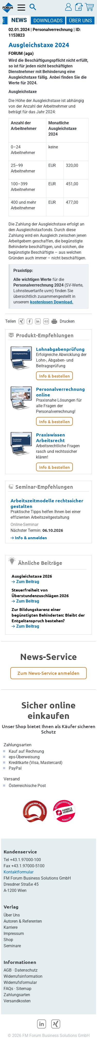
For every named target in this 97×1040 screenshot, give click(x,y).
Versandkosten (17, 1000)
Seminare (12, 945)
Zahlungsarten (17, 744)
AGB (8, 970)
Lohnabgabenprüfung (60, 349)
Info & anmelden (29, 537)
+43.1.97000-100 (25, 859)
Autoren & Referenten (23, 921)
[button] (69, 7)
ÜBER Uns (80, 21)
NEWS (19, 20)
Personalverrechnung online (60, 391)
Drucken (67, 321)
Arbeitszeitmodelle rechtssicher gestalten (47, 503)
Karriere (10, 927)
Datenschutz (26, 970)
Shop (8, 939)
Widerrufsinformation (23, 976)
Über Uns (12, 915)
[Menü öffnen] (21, 7)
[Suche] (33, 8)
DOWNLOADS (48, 21)
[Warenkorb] (89, 7)
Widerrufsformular (20, 982)
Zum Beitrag (25, 581)
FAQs (8, 988)
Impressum (14, 933)
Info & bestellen (54, 376)
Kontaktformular (18, 872)
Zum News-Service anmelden (48, 673)
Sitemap (23, 988)
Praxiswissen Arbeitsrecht (50, 437)
